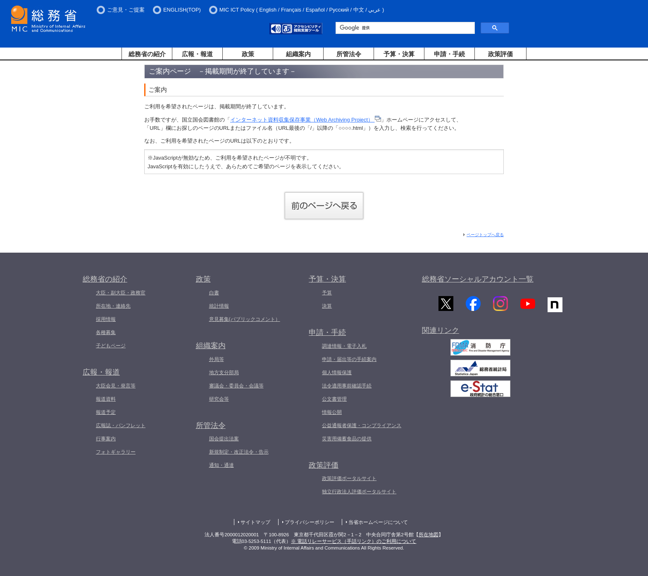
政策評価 (500, 53)
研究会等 (219, 399)
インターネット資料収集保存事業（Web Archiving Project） (305, 120)
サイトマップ (255, 522)
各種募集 (106, 332)
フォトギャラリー (116, 452)
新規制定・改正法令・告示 (239, 452)
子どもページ (111, 346)
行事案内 (106, 439)
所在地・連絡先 (113, 306)
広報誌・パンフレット (120, 425)
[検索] (404, 28)
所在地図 (428, 534)
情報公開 (332, 412)
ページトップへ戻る (485, 234)
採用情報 (106, 319)
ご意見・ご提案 (126, 10)
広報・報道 (197, 53)
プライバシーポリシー (309, 522)
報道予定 (106, 412)
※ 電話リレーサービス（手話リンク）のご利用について (353, 541)
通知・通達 (221, 465)
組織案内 (298, 53)
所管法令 (348, 53)
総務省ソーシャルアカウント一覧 (478, 279)
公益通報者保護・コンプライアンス (361, 425)
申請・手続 (449, 53)
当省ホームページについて (378, 522)
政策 (248, 53)
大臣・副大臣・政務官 (120, 293)
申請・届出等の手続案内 (349, 359)
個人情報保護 (337, 372)
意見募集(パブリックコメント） (244, 319)
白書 (214, 293)
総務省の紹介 (147, 53)
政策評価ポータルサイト (349, 478)
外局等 (216, 359)
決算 (327, 306)
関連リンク (440, 331)
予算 (327, 293)
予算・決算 (399, 53)
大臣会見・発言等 (116, 386)
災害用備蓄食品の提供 (347, 439)
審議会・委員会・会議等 (236, 386)
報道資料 (106, 399)
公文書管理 (334, 399)
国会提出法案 (224, 439)
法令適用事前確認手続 (347, 386)
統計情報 (219, 306)
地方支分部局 (224, 372)
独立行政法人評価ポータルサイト (359, 492)
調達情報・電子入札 (344, 346)
